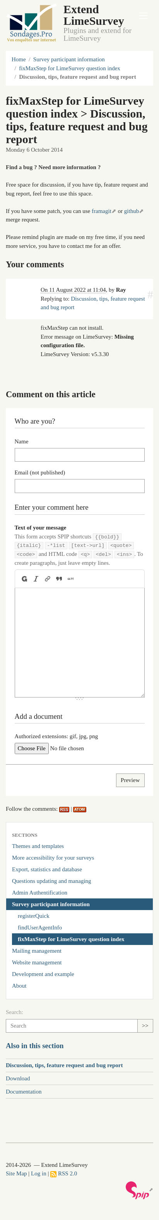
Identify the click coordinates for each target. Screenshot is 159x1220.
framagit (101, 211)
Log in (38, 1173)
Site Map (16, 1173)
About (19, 986)
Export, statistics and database (47, 869)
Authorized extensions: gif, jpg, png (56, 736)
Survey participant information (69, 59)
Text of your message (41, 527)
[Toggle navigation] (143, 16)
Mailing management (37, 951)
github (131, 211)
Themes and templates (38, 846)
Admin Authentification (39, 892)
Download (18, 1078)
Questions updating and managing (51, 881)
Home (19, 59)
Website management (37, 962)
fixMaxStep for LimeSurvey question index (69, 68)
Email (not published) (40, 472)
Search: (14, 1012)
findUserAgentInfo (40, 927)
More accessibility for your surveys (53, 858)
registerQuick (34, 916)
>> (145, 1026)
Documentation (23, 1091)
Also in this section (35, 1046)
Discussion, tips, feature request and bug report (64, 1065)
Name (22, 441)
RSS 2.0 (63, 1173)
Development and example (43, 974)
